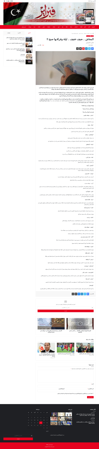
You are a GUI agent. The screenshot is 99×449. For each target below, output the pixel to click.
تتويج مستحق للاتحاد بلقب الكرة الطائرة (86, 353)
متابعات (54, 26)
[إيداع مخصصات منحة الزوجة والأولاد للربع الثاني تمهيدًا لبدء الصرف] (61, 414)
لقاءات (39, 26)
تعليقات (8, 32)
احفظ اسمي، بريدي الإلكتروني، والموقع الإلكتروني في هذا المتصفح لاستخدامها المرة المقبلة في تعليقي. (75, 393)
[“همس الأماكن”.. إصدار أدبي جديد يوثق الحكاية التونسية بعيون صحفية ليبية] (68, 414)
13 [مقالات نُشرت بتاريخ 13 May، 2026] (34, 420)
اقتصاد (81, 26)
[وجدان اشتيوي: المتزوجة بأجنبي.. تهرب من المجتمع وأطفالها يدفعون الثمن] (29, 50)
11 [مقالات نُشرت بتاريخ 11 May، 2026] (40, 420)
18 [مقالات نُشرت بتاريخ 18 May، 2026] (40, 422)
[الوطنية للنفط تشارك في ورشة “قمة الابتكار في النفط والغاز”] (53, 414)
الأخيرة (19, 32)
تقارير (44, 26)
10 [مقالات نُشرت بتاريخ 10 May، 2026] (43, 420)
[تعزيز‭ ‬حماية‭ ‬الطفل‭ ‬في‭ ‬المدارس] (61, 423)
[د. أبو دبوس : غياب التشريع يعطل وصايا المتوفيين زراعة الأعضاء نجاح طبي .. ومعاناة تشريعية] (46, 348)
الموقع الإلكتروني (61, 388)
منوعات (29, 26)
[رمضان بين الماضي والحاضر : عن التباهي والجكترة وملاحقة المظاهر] (29, 62)
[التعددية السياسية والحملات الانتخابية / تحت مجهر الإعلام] (29, 45)
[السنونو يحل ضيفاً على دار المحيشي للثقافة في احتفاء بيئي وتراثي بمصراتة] (61, 419)
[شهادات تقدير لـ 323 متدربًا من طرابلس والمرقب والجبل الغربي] (68, 423)
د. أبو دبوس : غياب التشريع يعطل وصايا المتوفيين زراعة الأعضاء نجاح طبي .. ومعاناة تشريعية (47, 355)
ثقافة (66, 26)
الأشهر (29, 32)
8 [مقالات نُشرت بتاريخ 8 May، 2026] (28, 417)
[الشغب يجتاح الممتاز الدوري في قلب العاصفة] (65, 348)
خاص (85, 26)
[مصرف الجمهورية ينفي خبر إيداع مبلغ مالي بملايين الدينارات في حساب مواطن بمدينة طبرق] (29, 39)
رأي (62, 26)
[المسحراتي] (29, 56)
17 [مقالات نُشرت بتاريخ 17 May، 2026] (43, 422)
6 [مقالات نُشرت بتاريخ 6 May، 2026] (34, 417)
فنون (58, 26)
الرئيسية (93, 26)
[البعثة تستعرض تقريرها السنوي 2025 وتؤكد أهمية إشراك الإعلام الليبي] (68, 419)
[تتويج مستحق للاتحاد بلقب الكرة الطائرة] (85, 348)
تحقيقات (48, 26)
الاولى (88, 33)
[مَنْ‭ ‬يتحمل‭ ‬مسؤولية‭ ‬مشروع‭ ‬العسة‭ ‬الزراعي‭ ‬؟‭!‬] (53, 423)
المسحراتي (23, 54)
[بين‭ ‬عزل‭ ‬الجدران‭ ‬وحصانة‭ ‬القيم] (53, 419)
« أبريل (47, 431)
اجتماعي (76, 26)
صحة (34, 26)
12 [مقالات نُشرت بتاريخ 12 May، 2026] (37, 420)
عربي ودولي (24, 26)
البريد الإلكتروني (91, 388)
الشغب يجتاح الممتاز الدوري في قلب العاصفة (66, 353)
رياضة (71, 26)
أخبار (89, 26)
